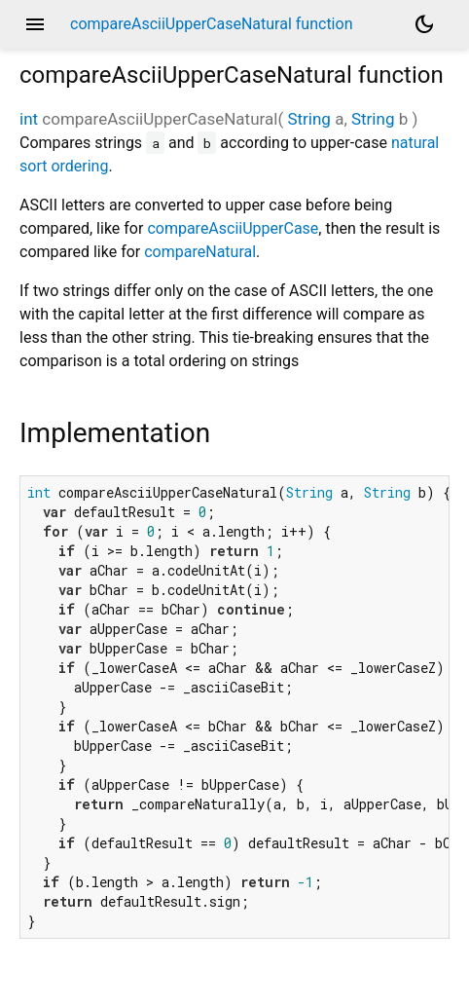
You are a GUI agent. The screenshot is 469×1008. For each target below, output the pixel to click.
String (308, 119)
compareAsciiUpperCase (232, 228)
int (28, 119)
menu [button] (35, 24)
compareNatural (200, 252)
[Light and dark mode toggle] (424, 24)
